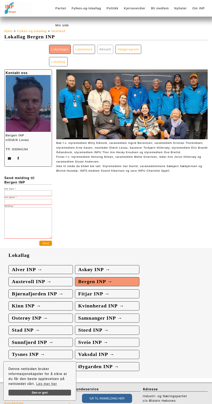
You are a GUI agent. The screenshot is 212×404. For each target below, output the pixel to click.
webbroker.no (20, 403)
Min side (62, 25)
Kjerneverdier (135, 8)
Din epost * (10, 185)
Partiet (60, 8)
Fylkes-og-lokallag (86, 8)
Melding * (9, 194)
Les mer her (46, 384)
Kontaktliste (14, 354)
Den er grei (40, 392)
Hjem (8, 31)
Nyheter (180, 8)
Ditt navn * (10, 177)
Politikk (112, 8)
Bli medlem (160, 8)
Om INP (198, 8)
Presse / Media (16, 347)
